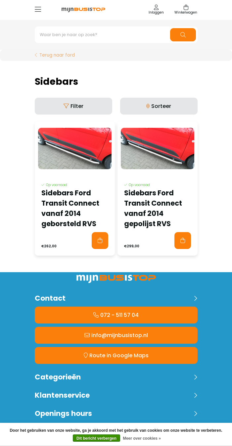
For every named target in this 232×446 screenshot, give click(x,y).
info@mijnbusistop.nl (119, 335)
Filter (76, 106)
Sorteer (161, 106)
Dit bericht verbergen (96, 438)
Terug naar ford (57, 55)
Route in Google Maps (119, 355)
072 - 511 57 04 (119, 315)
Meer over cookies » (142, 438)
